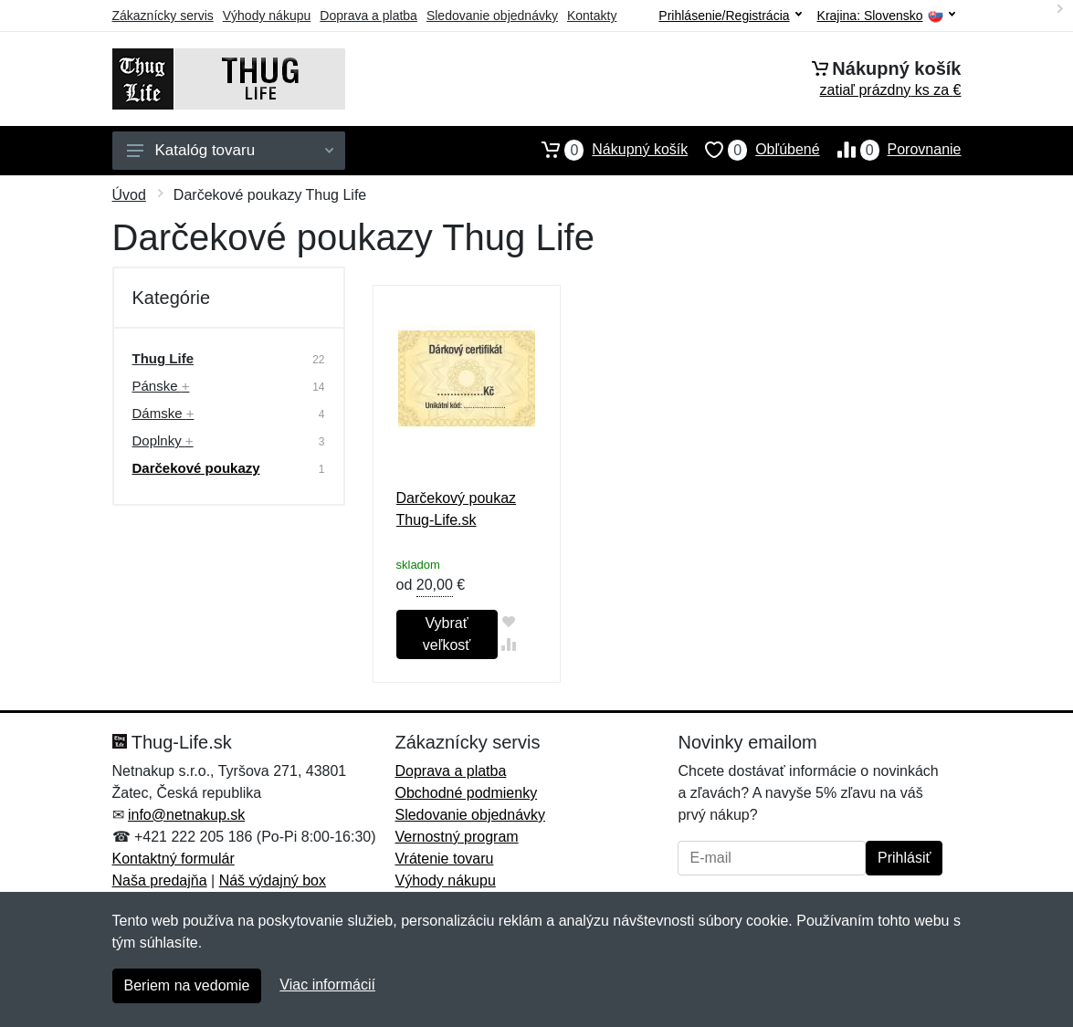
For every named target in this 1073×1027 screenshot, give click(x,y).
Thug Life (163, 358)
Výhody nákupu (267, 15)
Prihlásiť (904, 857)
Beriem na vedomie (187, 985)
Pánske (161, 385)
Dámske (163, 413)
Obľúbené (753, 150)
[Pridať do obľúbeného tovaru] (509, 621)
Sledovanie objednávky (492, 15)
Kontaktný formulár (173, 858)
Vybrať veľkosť (446, 634)
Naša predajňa (159, 880)
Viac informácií (327, 984)
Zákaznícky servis (163, 15)
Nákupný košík (606, 150)
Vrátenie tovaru (443, 858)
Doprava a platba (368, 15)
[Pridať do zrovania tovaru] (509, 644)
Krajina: (886, 16)
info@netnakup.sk (186, 815)
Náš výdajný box (272, 880)
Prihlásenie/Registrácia (729, 15)
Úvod (129, 195)
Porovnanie (891, 150)
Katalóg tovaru (230, 150)
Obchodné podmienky (465, 793)
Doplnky (163, 440)
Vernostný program (456, 836)
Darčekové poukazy (196, 468)
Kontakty (591, 15)
